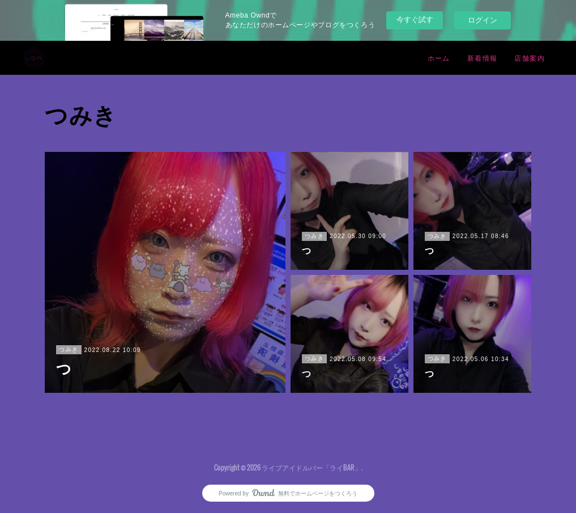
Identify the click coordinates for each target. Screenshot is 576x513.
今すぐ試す (414, 19)
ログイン (482, 20)
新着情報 (482, 57)
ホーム (439, 57)
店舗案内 (529, 57)
